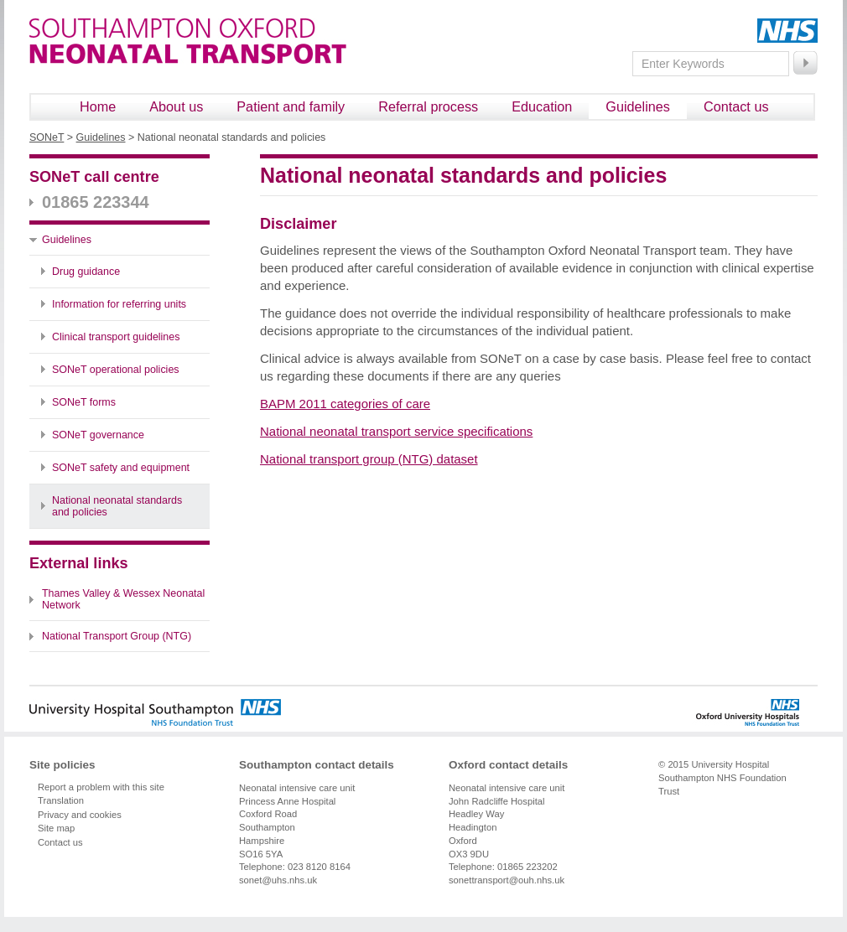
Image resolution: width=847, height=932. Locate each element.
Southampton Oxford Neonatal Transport (187, 41)
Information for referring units (119, 304)
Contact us (736, 106)
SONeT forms (84, 402)
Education (542, 106)
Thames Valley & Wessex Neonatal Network (123, 599)
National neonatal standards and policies (117, 506)
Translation (61, 800)
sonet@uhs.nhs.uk (278, 880)
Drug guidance (86, 271)
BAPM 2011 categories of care (345, 403)
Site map (56, 828)
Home (98, 106)
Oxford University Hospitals (718, 712)
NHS (787, 30)
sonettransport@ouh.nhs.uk (506, 880)
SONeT (46, 137)
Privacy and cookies (80, 815)
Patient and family (290, 106)
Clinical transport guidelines (115, 337)
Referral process (428, 106)
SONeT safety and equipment (121, 468)
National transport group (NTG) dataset (369, 459)
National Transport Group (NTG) (116, 636)
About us (176, 106)
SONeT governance (98, 435)
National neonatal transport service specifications (396, 431)
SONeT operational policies (115, 369)
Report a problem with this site (101, 787)
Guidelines (637, 106)
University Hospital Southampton (155, 712)
